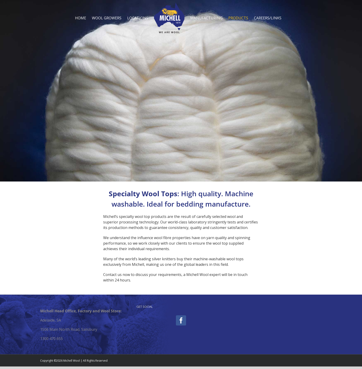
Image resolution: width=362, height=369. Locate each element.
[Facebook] (181, 320)
